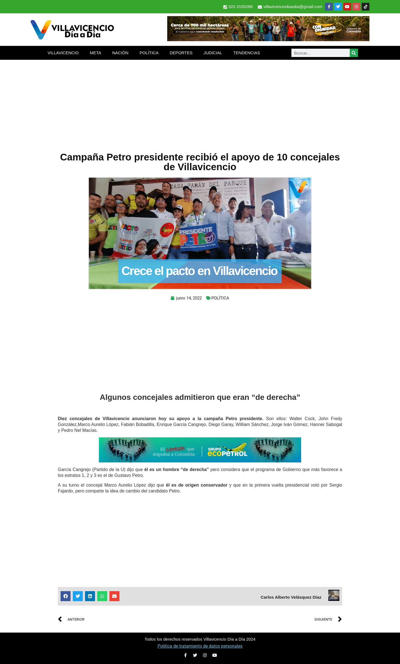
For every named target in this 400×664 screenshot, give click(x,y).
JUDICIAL (213, 52)
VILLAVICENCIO (63, 52)
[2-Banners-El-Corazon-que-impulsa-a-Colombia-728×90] (200, 461)
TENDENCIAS (246, 52)
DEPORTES (181, 52)
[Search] (354, 53)
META (95, 52)
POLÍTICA (148, 52)
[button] (66, 596)
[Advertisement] (200, 101)
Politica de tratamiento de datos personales (200, 646)
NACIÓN (120, 52)
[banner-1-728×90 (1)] (268, 39)
